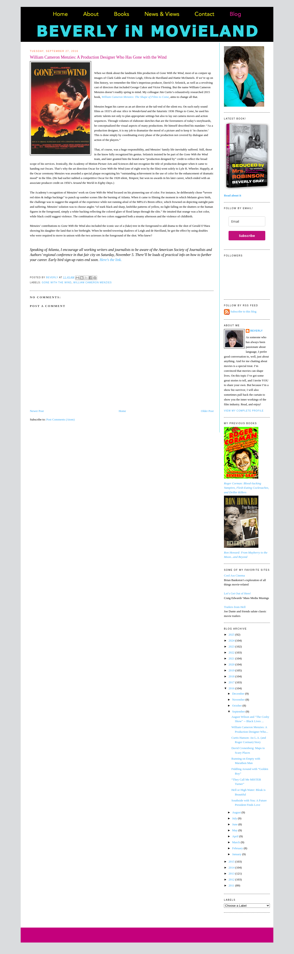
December (238, 693)
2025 (232, 634)
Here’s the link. (111, 260)
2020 (232, 664)
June (235, 824)
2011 (232, 885)
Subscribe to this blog (243, 311)
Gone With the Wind (56, 282)
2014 (232, 867)
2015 (232, 861)
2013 (232, 873)
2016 (232, 688)
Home (122, 411)
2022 (232, 652)
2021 (232, 658)
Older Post (207, 411)
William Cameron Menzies (92, 282)
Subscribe (247, 235)
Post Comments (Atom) (60, 419)
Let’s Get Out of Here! (237, 593)
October (237, 705)
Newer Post (37, 411)
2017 (232, 682)
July (235, 818)
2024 (232, 640)
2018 (232, 676)
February (238, 848)
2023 (232, 646)
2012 (232, 879)
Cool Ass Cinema (234, 575)
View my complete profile (244, 410)
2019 (232, 670)
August (237, 812)
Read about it (232, 195)
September (239, 711)
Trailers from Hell (235, 607)
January (237, 854)
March (236, 842)
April (235, 836)
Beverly (256, 330)
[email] (247, 221)
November (239, 699)
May (235, 830)
